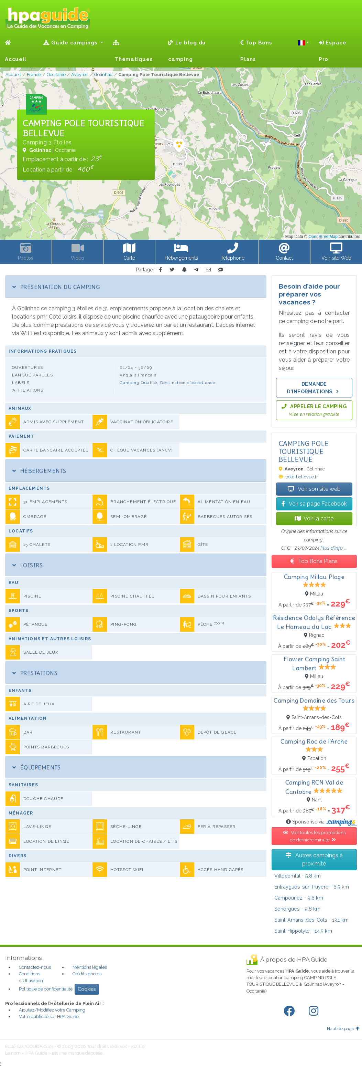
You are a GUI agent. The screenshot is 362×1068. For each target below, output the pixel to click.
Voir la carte (314, 518)
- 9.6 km (298, 898)
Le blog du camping (187, 51)
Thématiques (133, 51)
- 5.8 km (297, 876)
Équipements (36, 767)
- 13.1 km (311, 920)
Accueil (15, 51)
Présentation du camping (56, 286)
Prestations (34, 673)
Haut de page (343, 1028)
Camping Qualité (138, 382)
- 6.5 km (311, 887)
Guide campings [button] (71, 43)
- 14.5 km (303, 931)
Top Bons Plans (256, 51)
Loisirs (27, 565)
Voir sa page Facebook (314, 503)
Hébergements (39, 470)
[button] (303, 42)
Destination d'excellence (188, 382)
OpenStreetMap (323, 236)
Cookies (87, 989)
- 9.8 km (297, 909)
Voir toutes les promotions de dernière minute (314, 836)
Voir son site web (314, 489)
